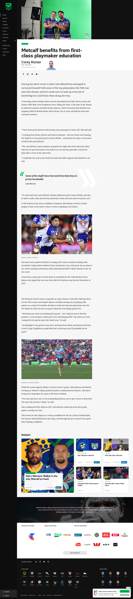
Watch (5, 18)
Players (6, 28)
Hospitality (6, 52)
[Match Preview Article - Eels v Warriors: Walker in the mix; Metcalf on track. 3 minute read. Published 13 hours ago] (47, 466)
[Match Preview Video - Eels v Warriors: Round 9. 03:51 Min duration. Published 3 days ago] (88, 452)
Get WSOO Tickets (124, 595)
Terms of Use (24, 595)
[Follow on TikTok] (36, 561)
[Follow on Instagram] (48, 561)
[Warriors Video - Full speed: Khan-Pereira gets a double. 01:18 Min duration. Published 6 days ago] (88, 480)
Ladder (5, 24)
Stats (5, 31)
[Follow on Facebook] (40, 561)
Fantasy (6, 34)
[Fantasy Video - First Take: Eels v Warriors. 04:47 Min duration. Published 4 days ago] (116, 452)
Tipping (5, 37)
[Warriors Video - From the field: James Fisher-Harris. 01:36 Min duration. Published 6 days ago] (116, 480)
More (9, 41)
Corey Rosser (31, 62)
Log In (6, 595)
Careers (39, 595)
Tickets (5, 49)
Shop (4, 55)
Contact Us (49, 595)
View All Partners (75, 553)
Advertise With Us (57, 595)
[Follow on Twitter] (44, 561)
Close (128, 587)
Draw (4, 21)
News (4, 15)
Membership (6, 45)
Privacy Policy (32, 595)
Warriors (25, 43)
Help (44, 595)
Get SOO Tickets (125, 591)
